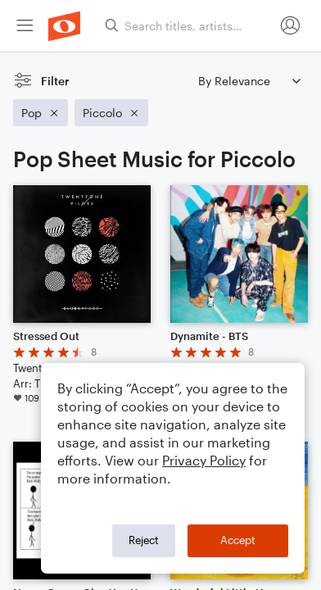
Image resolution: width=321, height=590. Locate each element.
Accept (237, 540)
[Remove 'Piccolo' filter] (111, 112)
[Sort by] (249, 81)
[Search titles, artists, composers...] (189, 26)
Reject (144, 540)
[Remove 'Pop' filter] (40, 112)
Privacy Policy (204, 460)
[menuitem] (24, 26)
